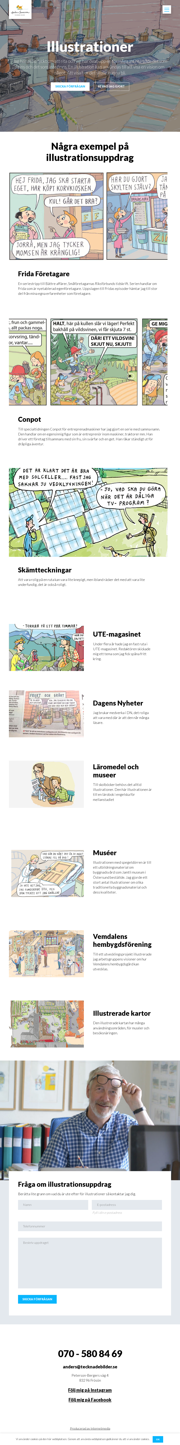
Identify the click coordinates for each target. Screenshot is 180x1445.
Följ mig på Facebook (90, 1408)
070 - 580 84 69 (90, 1361)
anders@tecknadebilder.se (90, 1375)
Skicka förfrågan (69, 87)
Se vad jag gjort (113, 87)
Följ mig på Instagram (90, 1398)
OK (158, 1438)
